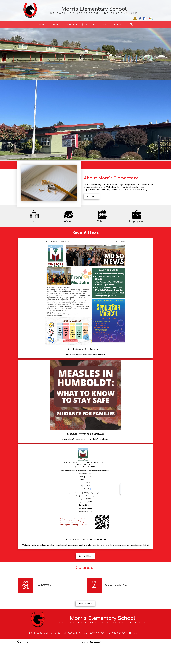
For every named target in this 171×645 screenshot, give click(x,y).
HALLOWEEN (43, 585)
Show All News (85, 556)
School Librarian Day (116, 585)
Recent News (85, 232)
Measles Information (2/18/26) (85, 433)
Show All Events (85, 603)
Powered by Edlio (91, 642)
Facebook (140, 18)
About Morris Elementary (111, 178)
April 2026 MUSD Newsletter (85, 349)
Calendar (85, 567)
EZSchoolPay (151, 18)
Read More (92, 196)
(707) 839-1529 (97, 633)
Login (23, 642)
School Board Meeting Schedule (85, 539)
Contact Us (137, 633)
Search (133, 24)
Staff (135, 18)
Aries (145, 18)
